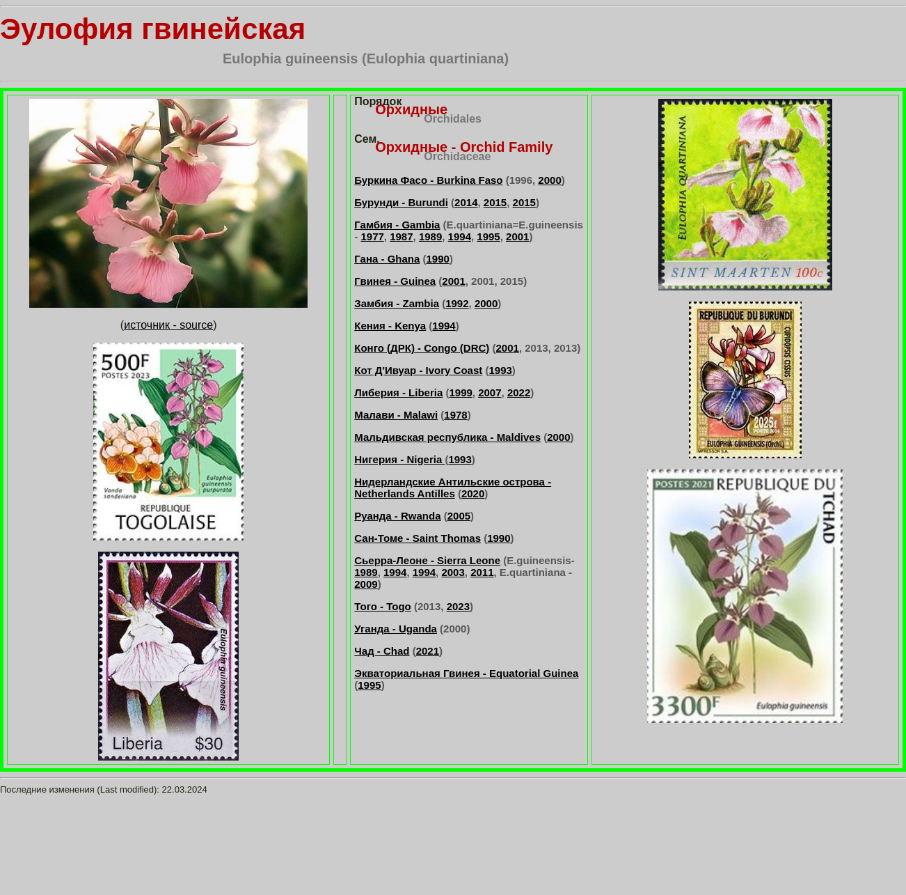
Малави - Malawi (396, 415)
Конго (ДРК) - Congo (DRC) (421, 348)
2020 (472, 493)
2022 (518, 392)
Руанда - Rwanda (397, 516)
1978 (455, 415)
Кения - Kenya (390, 326)
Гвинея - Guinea (395, 281)
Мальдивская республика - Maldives (447, 437)
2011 (481, 572)
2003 (452, 572)
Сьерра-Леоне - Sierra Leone (427, 560)
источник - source (168, 325)
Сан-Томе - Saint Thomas (417, 538)
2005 (458, 516)
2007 (489, 392)
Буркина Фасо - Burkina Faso (428, 180)
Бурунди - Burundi (401, 202)
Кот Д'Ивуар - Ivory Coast (418, 370)
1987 (401, 236)
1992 (456, 303)
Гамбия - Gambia (397, 225)
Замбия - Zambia (396, 303)
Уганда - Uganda (395, 629)
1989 (430, 236)
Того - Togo (382, 606)
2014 (465, 202)
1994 (459, 236)
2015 (495, 202)
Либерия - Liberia (398, 392)
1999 (460, 392)
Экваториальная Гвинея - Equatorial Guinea (466, 673)
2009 (365, 584)
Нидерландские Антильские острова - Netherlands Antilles (452, 487)
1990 (438, 259)
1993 (499, 370)
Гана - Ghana (387, 259)
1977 (371, 236)
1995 (488, 236)
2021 (427, 651)
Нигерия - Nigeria (399, 459)
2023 (458, 606)
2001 (517, 236)
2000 (549, 180)
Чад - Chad (381, 651)
